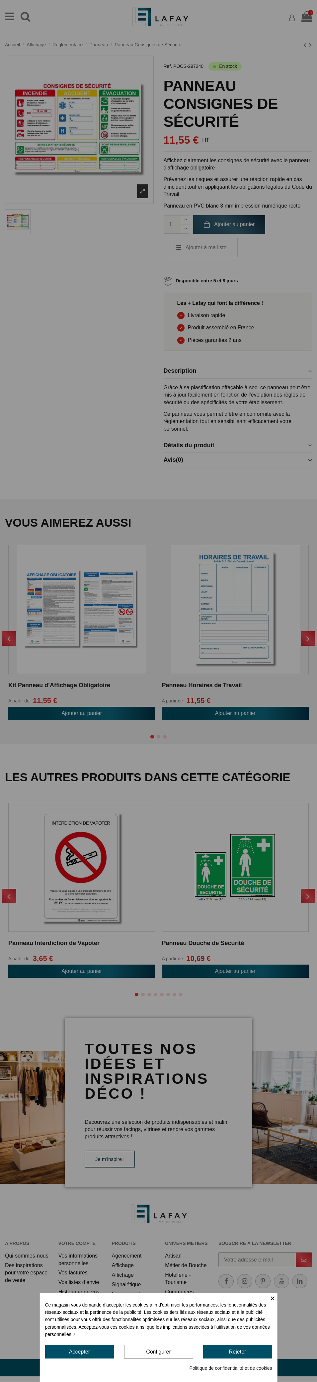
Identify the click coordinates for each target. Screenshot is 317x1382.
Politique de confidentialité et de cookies (231, 1368)
